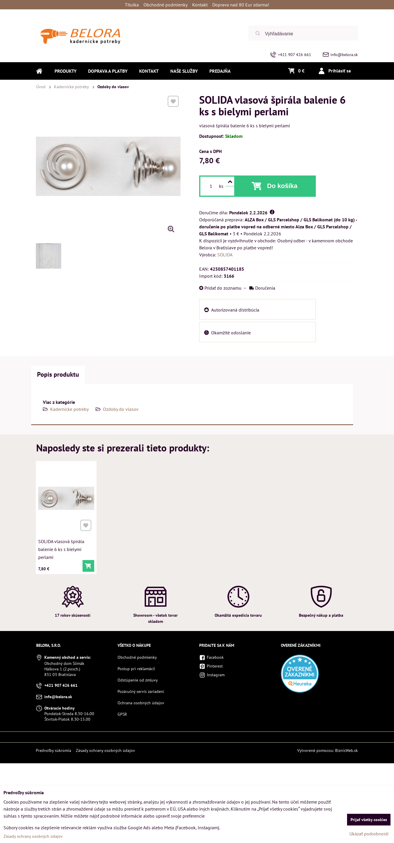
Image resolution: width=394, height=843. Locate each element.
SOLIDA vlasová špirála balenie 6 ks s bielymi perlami (61, 547)
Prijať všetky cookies (369, 819)
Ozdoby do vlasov (121, 409)
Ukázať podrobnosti (368, 834)
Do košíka (282, 186)
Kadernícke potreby (69, 409)
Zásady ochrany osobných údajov (105, 750)
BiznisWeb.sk (346, 750)
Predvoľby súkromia (53, 750)
